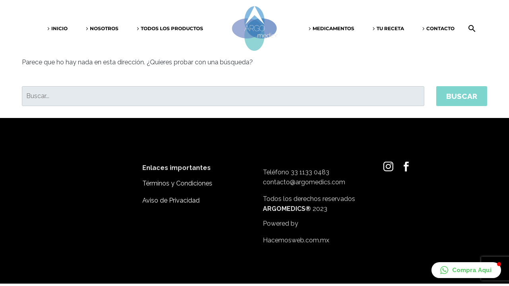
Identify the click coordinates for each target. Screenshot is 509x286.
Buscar (461, 96)
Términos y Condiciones (177, 183)
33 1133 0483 (310, 179)
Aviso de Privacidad (171, 200)
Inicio (59, 28)
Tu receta (390, 28)
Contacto (440, 28)
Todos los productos (172, 28)
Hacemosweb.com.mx (296, 244)
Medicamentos (333, 28)
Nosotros (104, 28)
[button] (466, 270)
